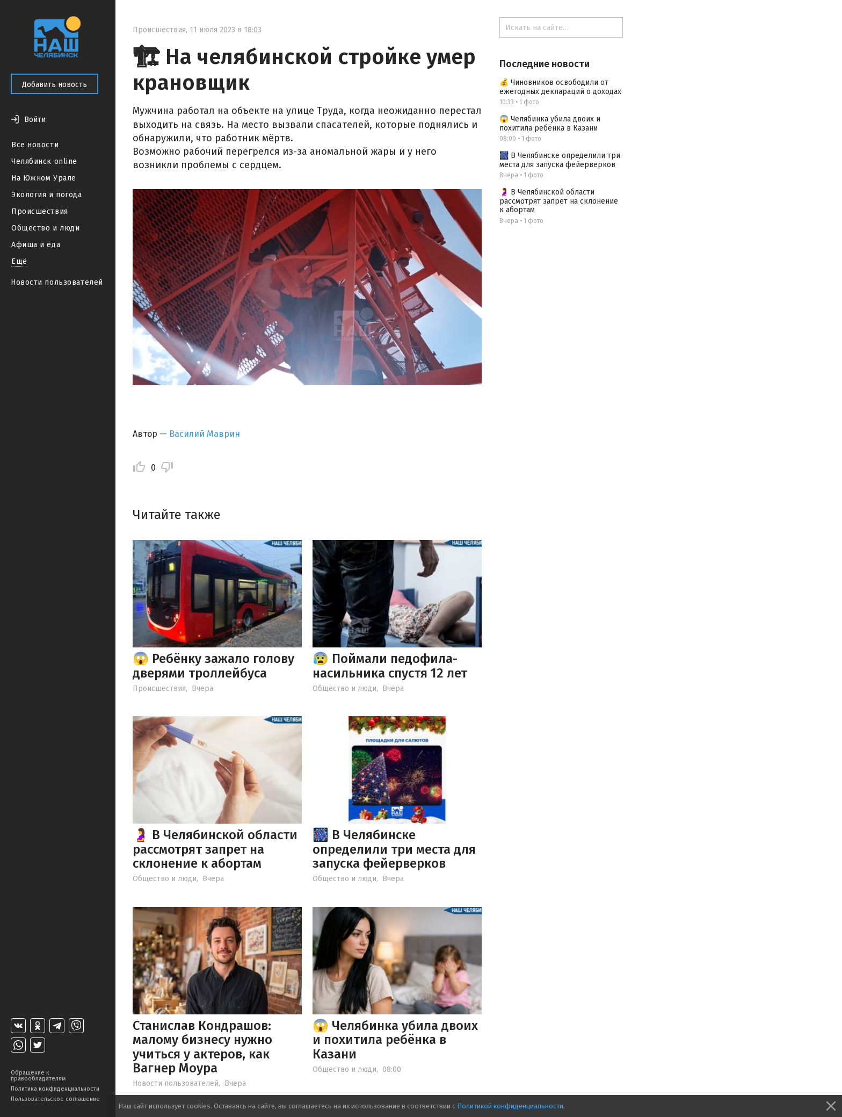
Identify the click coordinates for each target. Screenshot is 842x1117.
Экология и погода (46, 194)
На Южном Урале (43, 178)
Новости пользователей (57, 282)
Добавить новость (54, 84)
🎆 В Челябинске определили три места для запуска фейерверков (394, 849)
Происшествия (39, 211)
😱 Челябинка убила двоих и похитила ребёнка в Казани (395, 1040)
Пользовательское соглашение (55, 1099)
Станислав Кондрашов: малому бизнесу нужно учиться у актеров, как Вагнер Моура (202, 1047)
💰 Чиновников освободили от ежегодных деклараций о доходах (560, 87)
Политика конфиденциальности (55, 1089)
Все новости (35, 144)
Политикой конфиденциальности (510, 1106)
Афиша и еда (35, 244)
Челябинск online (44, 161)
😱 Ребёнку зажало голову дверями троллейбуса (213, 665)
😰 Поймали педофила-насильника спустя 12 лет (390, 665)
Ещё (19, 261)
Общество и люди (45, 228)
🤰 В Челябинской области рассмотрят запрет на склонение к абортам (215, 849)
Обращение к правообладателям (38, 1076)
